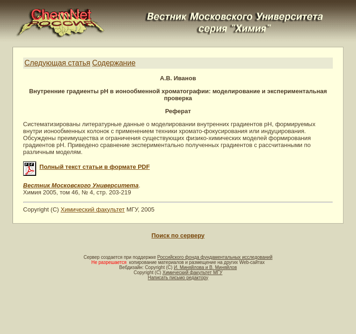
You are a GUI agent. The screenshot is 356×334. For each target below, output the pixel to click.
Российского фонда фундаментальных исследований (214, 257)
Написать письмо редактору (178, 277)
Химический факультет (93, 209)
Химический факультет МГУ (192, 272)
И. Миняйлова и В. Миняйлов (205, 267)
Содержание (114, 63)
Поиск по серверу (178, 235)
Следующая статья (57, 63)
